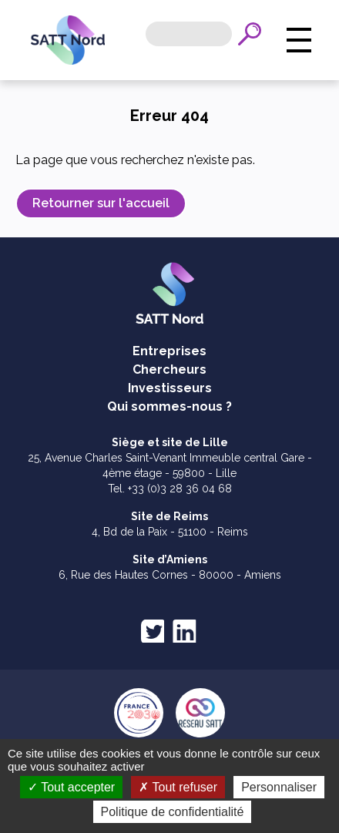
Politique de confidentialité (172, 811)
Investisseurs (170, 388)
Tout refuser (178, 787)
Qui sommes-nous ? (169, 406)
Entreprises (169, 351)
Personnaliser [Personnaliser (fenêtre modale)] (279, 787)
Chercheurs (169, 369)
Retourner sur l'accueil (101, 203)
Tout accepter (71, 787)
